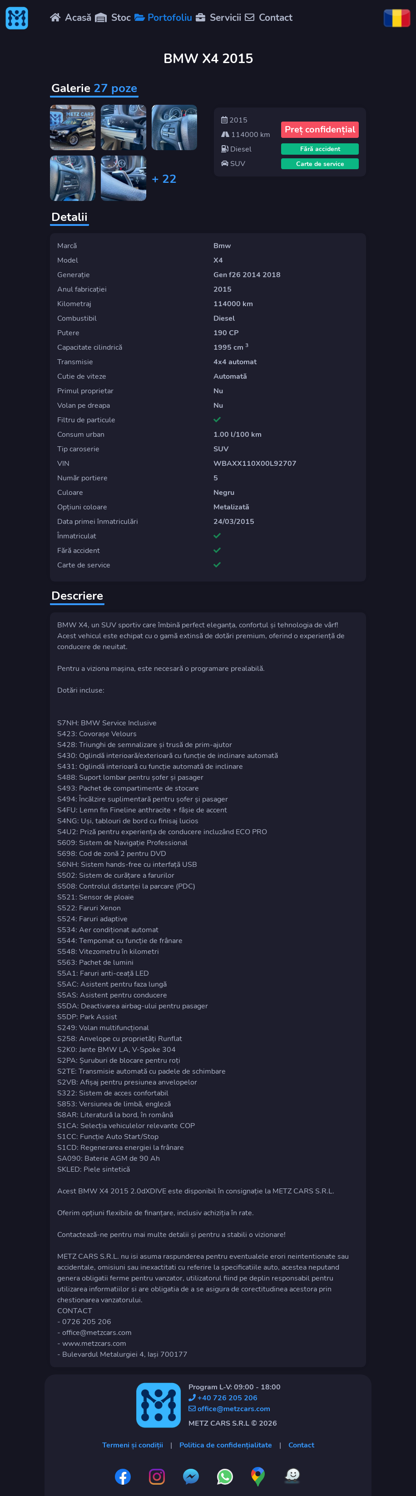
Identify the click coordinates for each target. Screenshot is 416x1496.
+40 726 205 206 (223, 1398)
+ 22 (164, 179)
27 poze (115, 88)
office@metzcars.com (229, 1409)
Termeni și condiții (132, 1445)
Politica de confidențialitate (225, 1445)
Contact (301, 1445)
